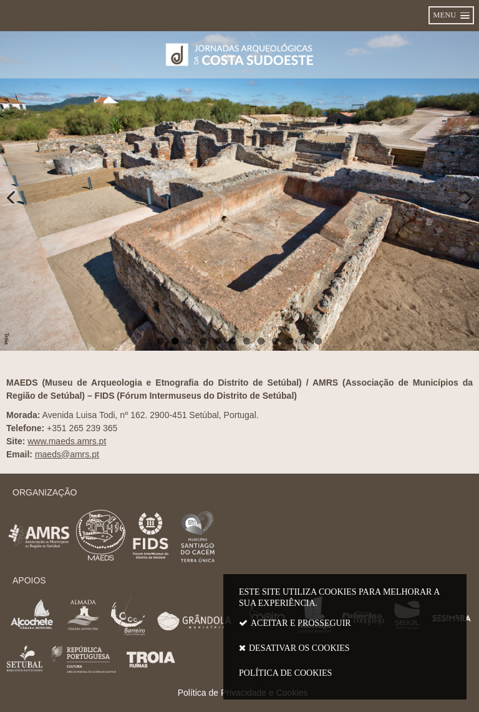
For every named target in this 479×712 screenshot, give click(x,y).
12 (318, 341)
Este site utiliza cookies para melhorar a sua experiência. (345, 635)
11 (304, 341)
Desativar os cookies (299, 648)
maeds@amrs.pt (67, 454)
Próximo (460, 190)
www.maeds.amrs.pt (66, 441)
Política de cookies (285, 673)
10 (289, 341)
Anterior (18, 190)
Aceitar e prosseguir (301, 623)
